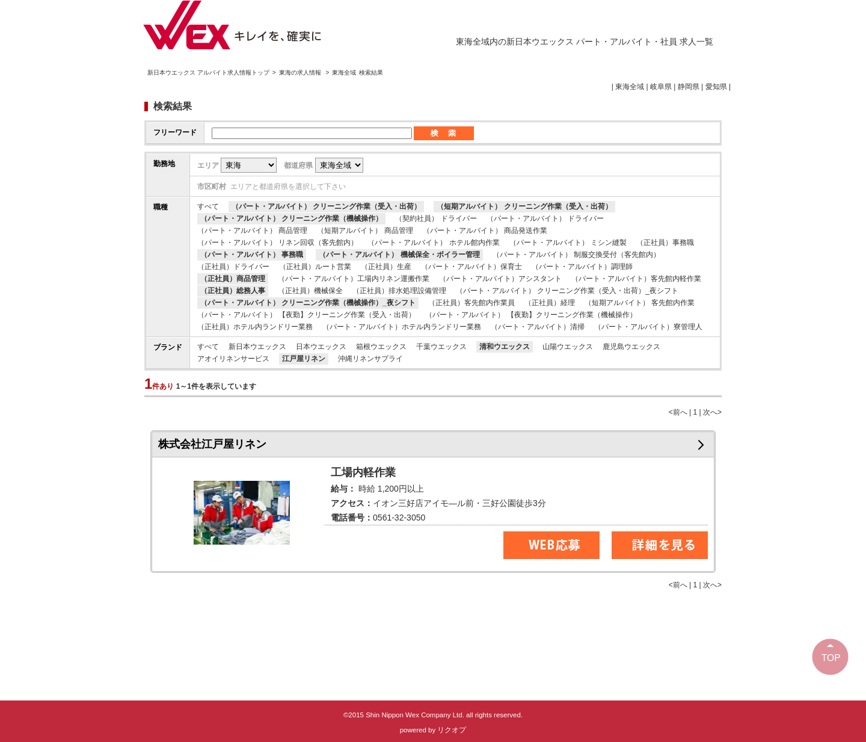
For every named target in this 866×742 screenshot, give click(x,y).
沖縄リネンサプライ (370, 358)
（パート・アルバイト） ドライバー (545, 218)
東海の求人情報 (301, 72)
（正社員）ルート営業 (315, 266)
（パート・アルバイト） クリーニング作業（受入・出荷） (326, 206)
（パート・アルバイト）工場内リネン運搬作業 (353, 278)
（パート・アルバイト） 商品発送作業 (485, 230)
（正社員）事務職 (665, 242)
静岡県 (688, 86)
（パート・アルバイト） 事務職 (251, 254)
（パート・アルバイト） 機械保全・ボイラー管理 (399, 254)
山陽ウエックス (567, 346)
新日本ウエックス (257, 346)
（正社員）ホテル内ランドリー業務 (255, 327)
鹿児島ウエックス (631, 346)
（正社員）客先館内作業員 (471, 302)
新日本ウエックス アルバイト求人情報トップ (208, 72)
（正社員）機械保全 (310, 290)
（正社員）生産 (386, 266)
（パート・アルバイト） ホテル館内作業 (433, 242)
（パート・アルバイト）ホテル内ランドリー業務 (401, 327)
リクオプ (451, 730)
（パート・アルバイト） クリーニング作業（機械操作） (291, 218)
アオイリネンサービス (233, 358)
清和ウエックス (504, 346)
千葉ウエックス (441, 346)
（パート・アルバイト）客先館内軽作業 (636, 278)
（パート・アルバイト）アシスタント (500, 278)
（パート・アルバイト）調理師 (582, 266)
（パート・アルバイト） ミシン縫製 (568, 242)
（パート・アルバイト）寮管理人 (648, 327)
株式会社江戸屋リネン (212, 444)
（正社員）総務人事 (232, 290)
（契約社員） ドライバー (435, 218)
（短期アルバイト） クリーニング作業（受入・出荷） (524, 206)
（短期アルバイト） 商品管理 (365, 230)
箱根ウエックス (381, 346)
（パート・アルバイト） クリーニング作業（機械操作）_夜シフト (308, 302)
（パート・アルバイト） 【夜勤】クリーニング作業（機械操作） (530, 315)
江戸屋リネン (303, 358)
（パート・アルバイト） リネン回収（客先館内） (277, 242)
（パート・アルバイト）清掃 (538, 327)
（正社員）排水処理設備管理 (399, 290)
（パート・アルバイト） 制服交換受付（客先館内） (576, 254)
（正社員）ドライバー (233, 266)
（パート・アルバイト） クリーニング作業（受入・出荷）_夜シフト (567, 290)
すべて (208, 206)
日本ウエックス (321, 346)
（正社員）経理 (549, 302)
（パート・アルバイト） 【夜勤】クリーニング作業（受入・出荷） (306, 315)
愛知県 (716, 86)
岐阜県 (661, 86)
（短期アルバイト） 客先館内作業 (640, 302)
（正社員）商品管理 (232, 278)
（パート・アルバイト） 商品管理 (252, 230)
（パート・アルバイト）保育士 (471, 266)
